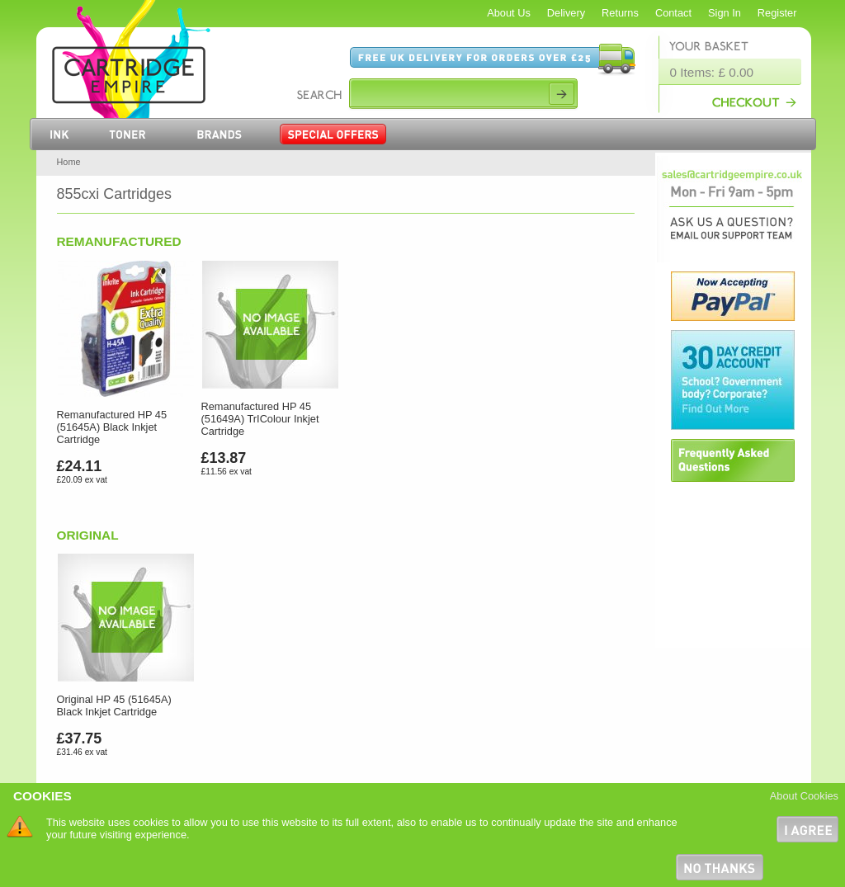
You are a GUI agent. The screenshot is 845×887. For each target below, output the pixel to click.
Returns (620, 13)
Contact (673, 13)
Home (69, 162)
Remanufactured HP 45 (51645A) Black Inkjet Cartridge (112, 427)
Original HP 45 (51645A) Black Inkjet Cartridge (114, 705)
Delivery (566, 13)
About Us (509, 13)
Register (777, 13)
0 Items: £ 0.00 (712, 72)
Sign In (724, 13)
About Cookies (804, 796)
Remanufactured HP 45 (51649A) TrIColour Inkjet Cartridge (260, 418)
